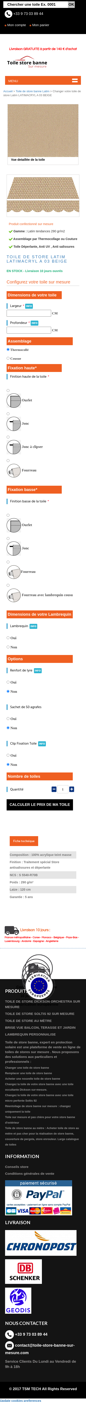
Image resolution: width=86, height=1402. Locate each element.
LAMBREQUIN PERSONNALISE (30, 1034)
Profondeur (24, 323)
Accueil (8, 91)
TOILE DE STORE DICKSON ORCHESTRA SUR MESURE (42, 1004)
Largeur (21, 306)
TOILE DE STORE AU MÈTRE (28, 1021)
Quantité (16, 789)
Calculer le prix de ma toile (39, 805)
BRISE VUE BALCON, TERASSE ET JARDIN (40, 1027)
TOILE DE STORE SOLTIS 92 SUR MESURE (40, 1014)
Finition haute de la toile (29, 376)
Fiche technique (24, 841)
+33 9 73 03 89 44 (27, 14)
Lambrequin (23, 626)
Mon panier (40, 25)
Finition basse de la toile (29, 501)
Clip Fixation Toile (28, 743)
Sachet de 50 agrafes (25, 707)
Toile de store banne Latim (32, 91)
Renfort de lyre (26, 670)
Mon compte (16, 25)
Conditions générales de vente (29, 1173)
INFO (29, 306)
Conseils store (16, 1167)
